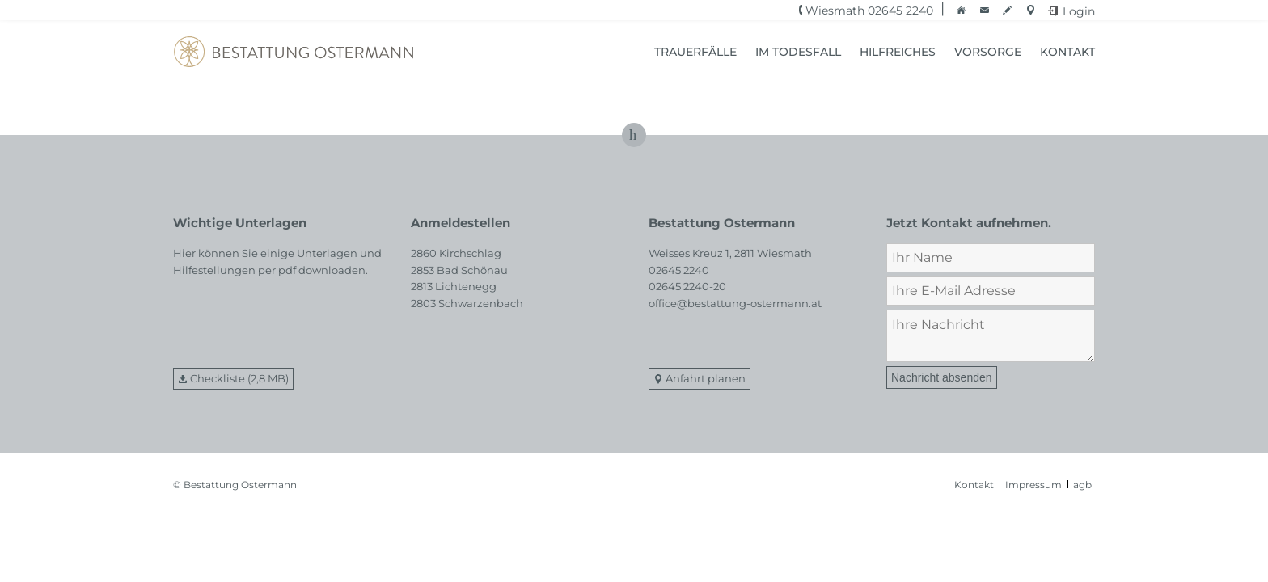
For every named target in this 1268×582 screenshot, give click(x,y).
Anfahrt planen (706, 378)
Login (1079, 11)
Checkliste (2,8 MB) (239, 378)
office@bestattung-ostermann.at (735, 303)
